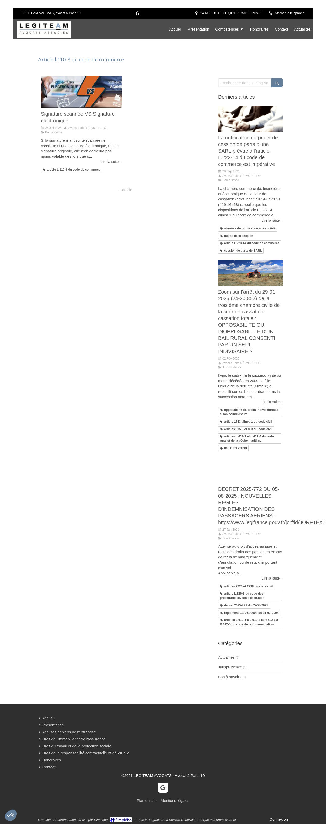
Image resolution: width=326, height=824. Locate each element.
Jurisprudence (230, 667)
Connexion (278, 819)
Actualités (226, 657)
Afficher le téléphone (289, 13)
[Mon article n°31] (250, 470)
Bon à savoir (228, 677)
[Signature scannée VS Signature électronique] (81, 92)
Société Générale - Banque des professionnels (203, 820)
